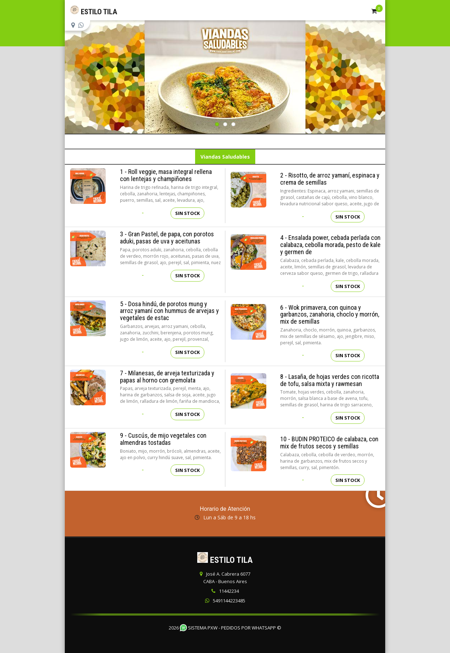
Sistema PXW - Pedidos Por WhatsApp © (230, 627)
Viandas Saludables (225, 156)
